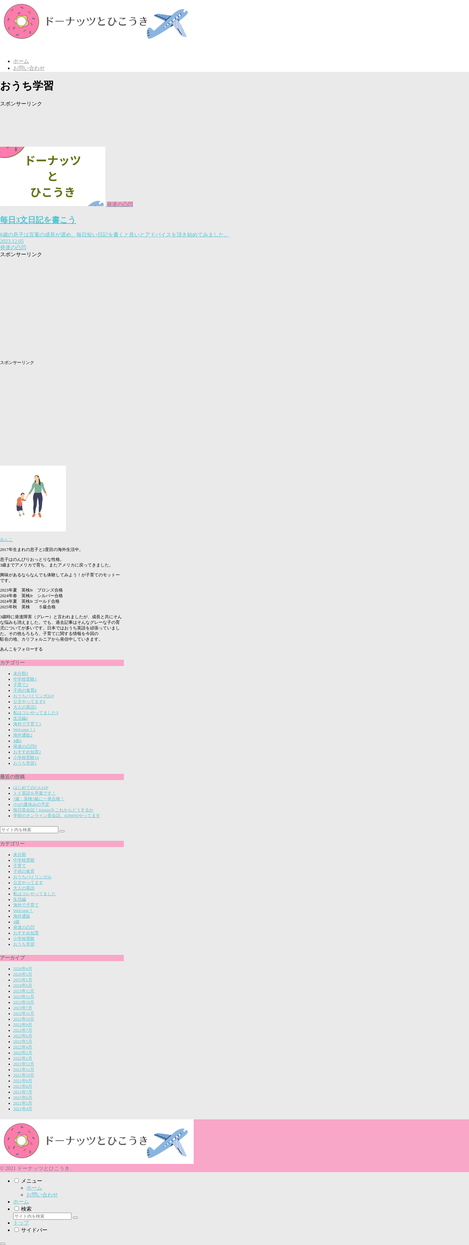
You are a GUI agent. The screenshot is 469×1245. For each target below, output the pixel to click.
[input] (29, 829)
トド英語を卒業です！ (34, 793)
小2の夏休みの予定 (31, 804)
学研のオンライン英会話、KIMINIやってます (56, 815)
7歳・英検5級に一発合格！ (39, 799)
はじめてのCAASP (30, 787)
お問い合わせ (42, 1195)
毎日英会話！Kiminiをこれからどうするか (53, 810)
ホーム (34, 1188)
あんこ (6, 539)
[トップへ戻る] (2, 1244)
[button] (62, 831)
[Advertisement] (141, 122)
